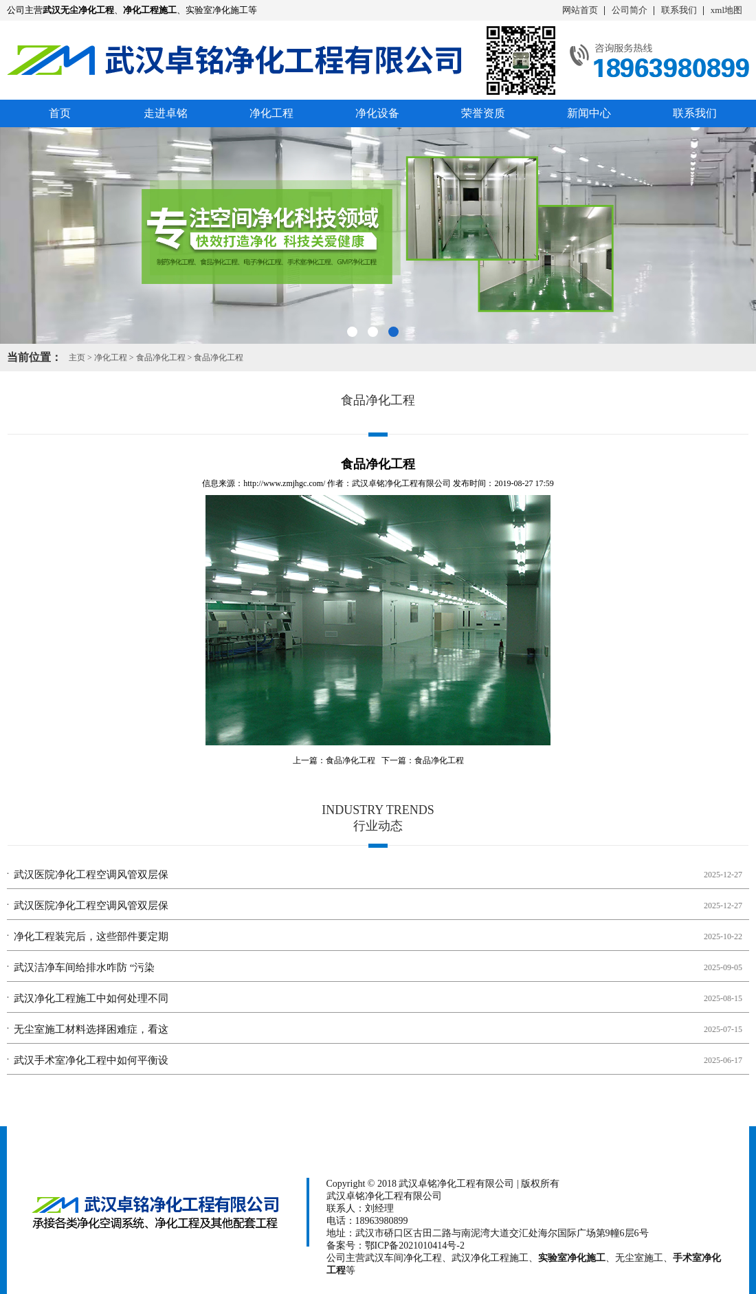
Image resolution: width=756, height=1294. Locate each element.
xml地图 (726, 10)
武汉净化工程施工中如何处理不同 (91, 998)
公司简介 (629, 10)
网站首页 (580, 10)
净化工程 (271, 113)
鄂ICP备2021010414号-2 (415, 1245)
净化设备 (377, 113)
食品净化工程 (161, 357)
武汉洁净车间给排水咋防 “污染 (84, 967)
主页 (77, 357)
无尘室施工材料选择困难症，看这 (91, 1029)
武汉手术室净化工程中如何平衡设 (91, 1060)
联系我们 (679, 10)
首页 (60, 113)
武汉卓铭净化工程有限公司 (401, 483)
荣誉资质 (483, 113)
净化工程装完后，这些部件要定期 (91, 936)
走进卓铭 (166, 113)
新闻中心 (589, 113)
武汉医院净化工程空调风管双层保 (91, 874)
